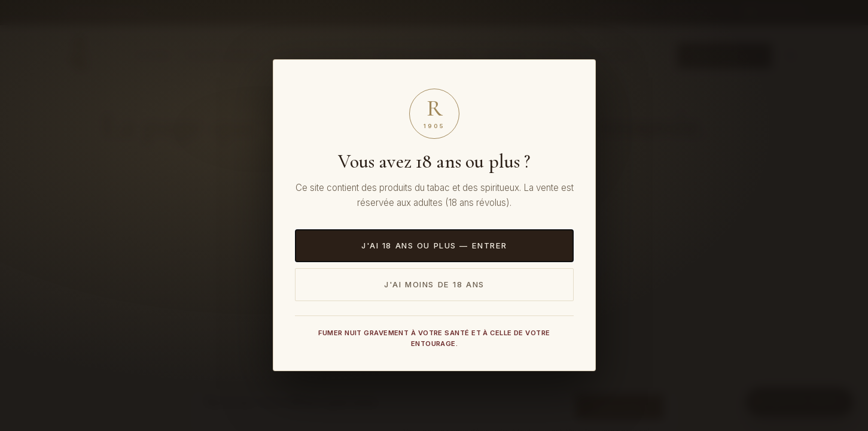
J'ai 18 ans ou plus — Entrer (434, 245)
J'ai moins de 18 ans (434, 284)
